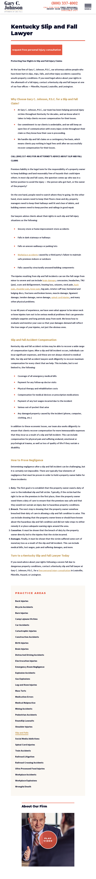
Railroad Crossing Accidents (29, 762)
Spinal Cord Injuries (25, 744)
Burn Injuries (21, 613)
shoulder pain (22, 288)
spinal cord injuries (60, 297)
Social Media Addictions (27, 738)
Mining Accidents (23, 708)
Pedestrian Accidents (26, 714)
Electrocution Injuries (26, 660)
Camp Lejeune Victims (26, 619)
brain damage (49, 280)
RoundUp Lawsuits (24, 720)
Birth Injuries (21, 642)
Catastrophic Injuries (25, 630)
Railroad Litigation (24, 756)
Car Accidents (22, 624)
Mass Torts (20, 690)
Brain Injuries (21, 648)
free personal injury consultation (54, 570)
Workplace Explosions (26, 780)
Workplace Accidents (25, 774)
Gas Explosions (22, 678)
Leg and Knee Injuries (26, 684)
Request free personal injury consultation (36, 50)
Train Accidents (23, 750)
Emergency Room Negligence (29, 666)
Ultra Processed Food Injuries (30, 768)
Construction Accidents (27, 636)
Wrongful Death (23, 786)
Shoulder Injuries (23, 726)
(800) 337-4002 (64, 3)
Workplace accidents (28, 254)
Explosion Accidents (25, 672)
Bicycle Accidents (24, 607)
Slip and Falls (21, 732)
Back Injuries (21, 601)
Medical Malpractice (25, 702)
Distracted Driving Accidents (29, 654)
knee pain (35, 288)
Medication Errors (24, 696)
